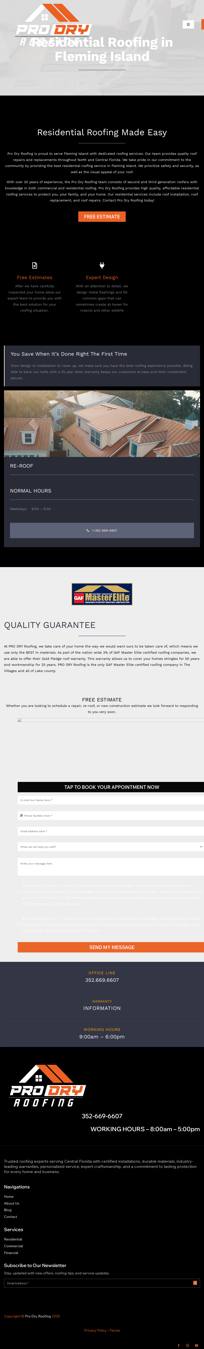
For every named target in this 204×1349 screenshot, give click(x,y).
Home (9, 1196)
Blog (8, 1210)
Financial (11, 1253)
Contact (10, 1217)
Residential (13, 1239)
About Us (11, 1203)
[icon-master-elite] (102, 585)
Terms (115, 1330)
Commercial (13, 1246)
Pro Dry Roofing (38, 1316)
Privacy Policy (95, 1330)
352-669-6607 (102, 1116)
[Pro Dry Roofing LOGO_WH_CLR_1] (52, 5)
